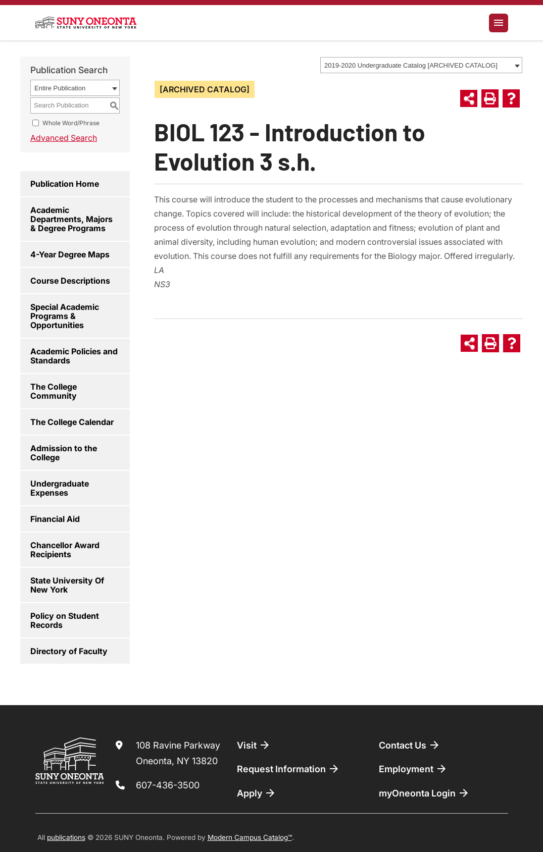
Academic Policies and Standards (74, 355)
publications (66, 837)
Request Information (288, 769)
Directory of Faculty (69, 651)
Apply (256, 793)
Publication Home (64, 184)
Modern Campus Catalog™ (250, 837)
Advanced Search (63, 138)
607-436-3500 (168, 785)
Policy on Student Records (64, 620)
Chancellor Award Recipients (65, 549)
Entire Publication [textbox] (59, 88)
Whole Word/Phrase (71, 123)
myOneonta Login (424, 793)
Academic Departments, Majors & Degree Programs (71, 219)
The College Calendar (72, 422)
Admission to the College (63, 452)
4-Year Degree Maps (70, 254)
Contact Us (409, 745)
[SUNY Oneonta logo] (85, 23)
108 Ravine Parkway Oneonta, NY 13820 (178, 753)
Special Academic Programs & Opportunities (64, 316)
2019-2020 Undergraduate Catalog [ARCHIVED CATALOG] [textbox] (411, 65)
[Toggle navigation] (498, 23)
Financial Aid (55, 519)
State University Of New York (67, 585)
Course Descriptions (70, 281)
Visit (254, 745)
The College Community (53, 391)
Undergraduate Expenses (59, 488)
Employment (413, 769)
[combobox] (421, 65)
